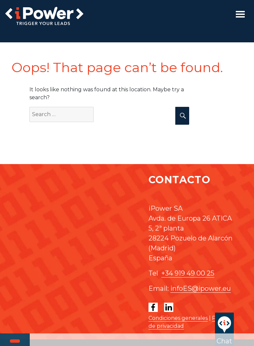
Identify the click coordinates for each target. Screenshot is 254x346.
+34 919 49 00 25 (187, 273)
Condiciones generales (178, 318)
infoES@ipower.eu (200, 288)
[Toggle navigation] (240, 14)
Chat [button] (224, 329)
